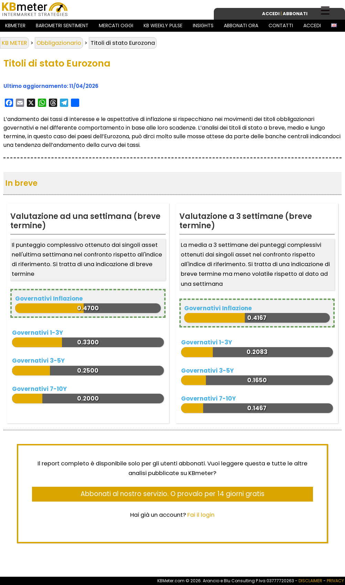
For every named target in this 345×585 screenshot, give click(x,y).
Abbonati (295, 13)
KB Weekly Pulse (163, 25)
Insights (203, 25)
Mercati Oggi (116, 25)
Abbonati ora (241, 25)
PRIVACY (335, 581)
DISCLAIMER (310, 581)
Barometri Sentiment (62, 25)
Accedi (312, 25)
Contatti (281, 25)
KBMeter (15, 25)
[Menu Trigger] (325, 10)
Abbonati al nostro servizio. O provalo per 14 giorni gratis (172, 493)
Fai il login (201, 515)
